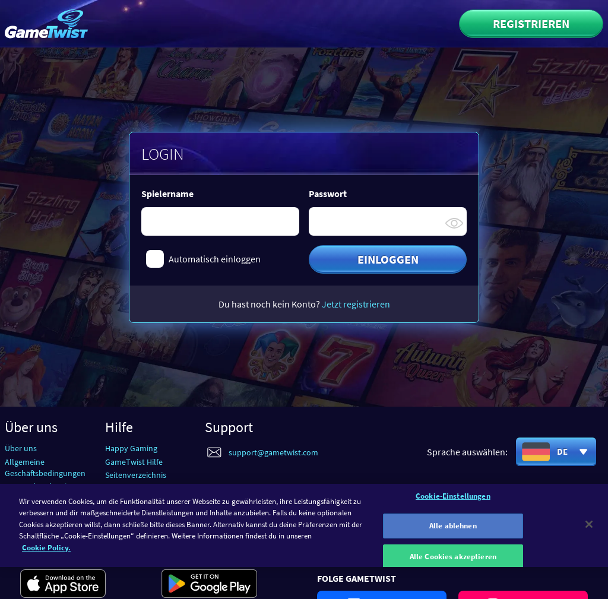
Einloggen (388, 259)
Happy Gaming (131, 448)
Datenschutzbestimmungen (54, 486)
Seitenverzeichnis (135, 475)
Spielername (167, 193)
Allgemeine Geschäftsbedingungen (45, 467)
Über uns (21, 448)
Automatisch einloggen (215, 259)
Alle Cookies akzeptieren (453, 561)
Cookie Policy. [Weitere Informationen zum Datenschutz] (46, 551)
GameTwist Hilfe (134, 462)
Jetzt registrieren (356, 304)
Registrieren (531, 23)
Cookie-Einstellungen (453, 500)
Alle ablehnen (453, 530)
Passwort (328, 193)
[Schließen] (589, 528)
